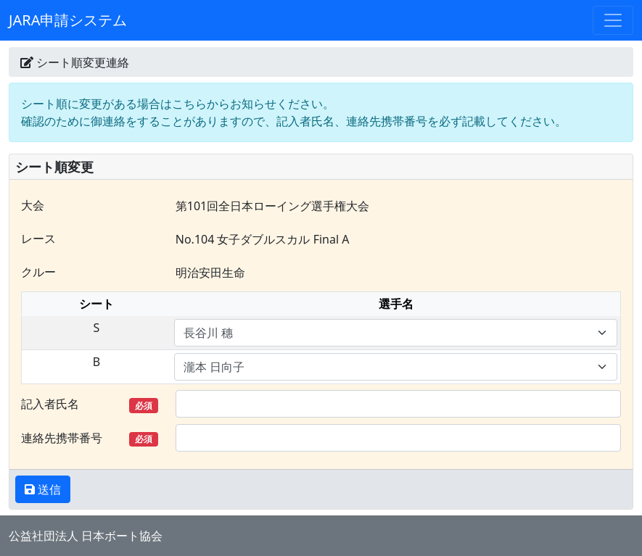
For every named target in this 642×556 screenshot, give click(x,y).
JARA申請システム (68, 20)
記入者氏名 (89, 404)
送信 (48, 489)
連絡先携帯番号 (89, 438)
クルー (38, 272)
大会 (32, 205)
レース (38, 238)
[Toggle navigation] (613, 20)
